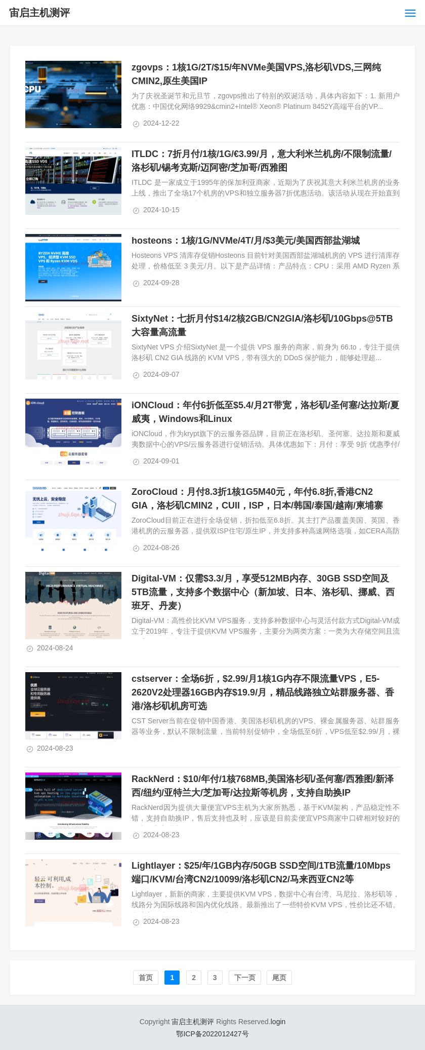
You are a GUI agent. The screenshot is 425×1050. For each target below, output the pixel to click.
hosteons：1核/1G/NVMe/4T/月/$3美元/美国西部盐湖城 (246, 241)
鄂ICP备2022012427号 (212, 1034)
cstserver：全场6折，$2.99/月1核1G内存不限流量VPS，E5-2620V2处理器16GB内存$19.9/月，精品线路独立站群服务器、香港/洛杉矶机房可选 (263, 692)
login (278, 1022)
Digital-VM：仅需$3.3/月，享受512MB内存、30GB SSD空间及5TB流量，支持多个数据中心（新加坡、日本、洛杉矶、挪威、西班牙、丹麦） (263, 592)
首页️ (146, 978)
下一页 (245, 978)
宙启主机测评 (39, 12)
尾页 (279, 978)
